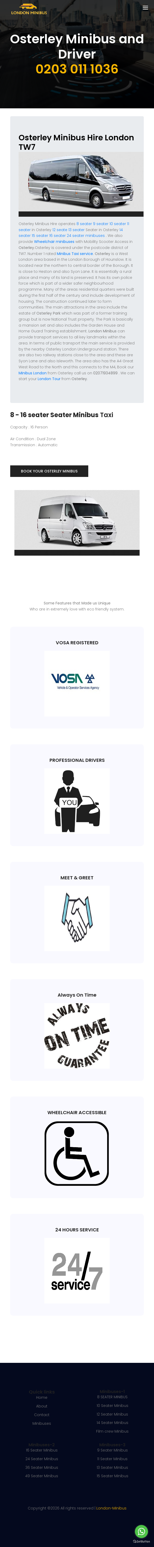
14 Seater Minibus (112, 1422)
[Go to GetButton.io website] (141, 1541)
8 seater (84, 223)
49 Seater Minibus (41, 1476)
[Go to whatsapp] (141, 1531)
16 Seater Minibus (42, 1450)
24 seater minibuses (85, 235)
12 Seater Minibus (112, 1414)
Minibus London (33, 373)
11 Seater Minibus (112, 1458)
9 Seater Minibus (112, 1450)
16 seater (57, 235)
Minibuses (41, 1423)
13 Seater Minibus (112, 1467)
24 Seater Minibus (41, 1458)
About (41, 1406)
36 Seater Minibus (41, 1467)
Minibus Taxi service (75, 253)
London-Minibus (111, 1508)
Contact (42, 1414)
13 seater (76, 229)
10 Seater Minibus (112, 1405)
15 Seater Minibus (112, 1476)
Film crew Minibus (112, 1431)
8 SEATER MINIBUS (112, 1397)
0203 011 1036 (77, 69)
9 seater (100, 223)
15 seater (40, 235)
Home (41, 1397)
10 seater (117, 223)
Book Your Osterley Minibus (49, 471)
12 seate (59, 229)
